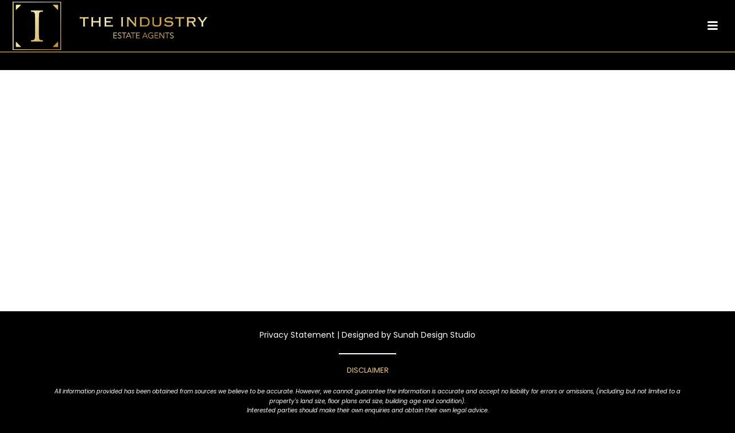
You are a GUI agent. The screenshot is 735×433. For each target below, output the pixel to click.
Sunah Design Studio (434, 335)
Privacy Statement (297, 335)
